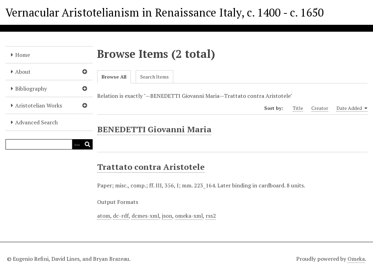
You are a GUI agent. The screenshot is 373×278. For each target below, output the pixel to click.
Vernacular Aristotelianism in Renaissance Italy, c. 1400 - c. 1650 (165, 12)
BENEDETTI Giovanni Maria (154, 129)
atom (103, 215)
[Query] (49, 144)
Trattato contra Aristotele (151, 166)
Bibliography (31, 88)
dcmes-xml (145, 215)
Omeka (356, 258)
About (23, 71)
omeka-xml (189, 215)
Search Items (154, 76)
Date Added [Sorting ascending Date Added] (351, 108)
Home (22, 55)
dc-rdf (121, 215)
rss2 (211, 215)
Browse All (114, 76)
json (167, 215)
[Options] (77, 144)
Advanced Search (36, 122)
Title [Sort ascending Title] (298, 108)
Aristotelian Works (38, 105)
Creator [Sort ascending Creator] (319, 108)
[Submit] (87, 144)
